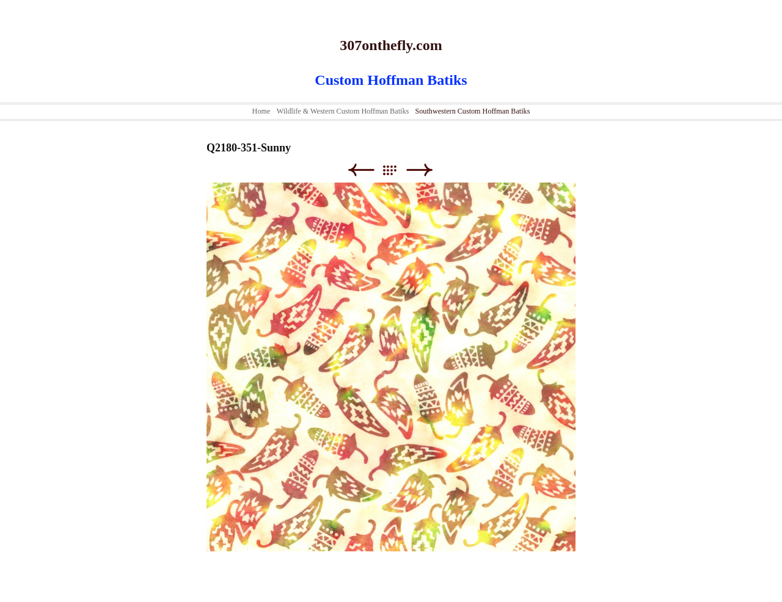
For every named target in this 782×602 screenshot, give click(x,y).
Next (419, 170)
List (396, 170)
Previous (361, 170)
